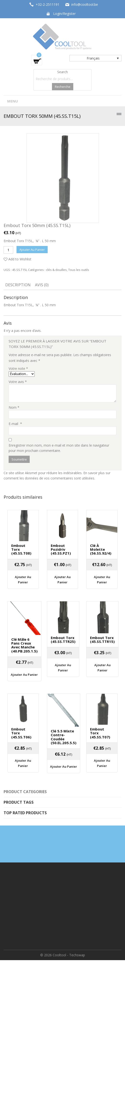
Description (18, 284)
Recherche (62, 86)
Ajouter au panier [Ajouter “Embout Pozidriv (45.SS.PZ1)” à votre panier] (62, 579)
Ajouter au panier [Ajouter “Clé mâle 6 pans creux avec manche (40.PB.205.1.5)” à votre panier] (24, 674)
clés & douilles (56, 270)
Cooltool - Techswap (69, 955)
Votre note (18, 368)
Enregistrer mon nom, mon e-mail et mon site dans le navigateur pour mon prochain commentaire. (59, 448)
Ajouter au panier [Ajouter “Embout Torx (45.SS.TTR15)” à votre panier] (102, 667)
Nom (14, 407)
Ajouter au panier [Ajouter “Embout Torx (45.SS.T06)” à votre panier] (23, 763)
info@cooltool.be (84, 4)
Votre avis (18, 381)
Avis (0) (42, 284)
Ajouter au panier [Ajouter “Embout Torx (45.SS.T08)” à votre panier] (23, 579)
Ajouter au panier (32, 249)
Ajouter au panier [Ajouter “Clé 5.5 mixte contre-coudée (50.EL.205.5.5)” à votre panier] (63, 766)
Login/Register (64, 13)
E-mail (15, 423)
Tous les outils (78, 270)
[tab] (18, 285)
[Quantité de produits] (8, 250)
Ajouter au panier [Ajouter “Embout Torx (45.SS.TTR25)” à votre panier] (63, 667)
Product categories (25, 791)
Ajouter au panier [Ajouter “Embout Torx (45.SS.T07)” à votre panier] (102, 763)
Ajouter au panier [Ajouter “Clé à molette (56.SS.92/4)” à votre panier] (102, 579)
